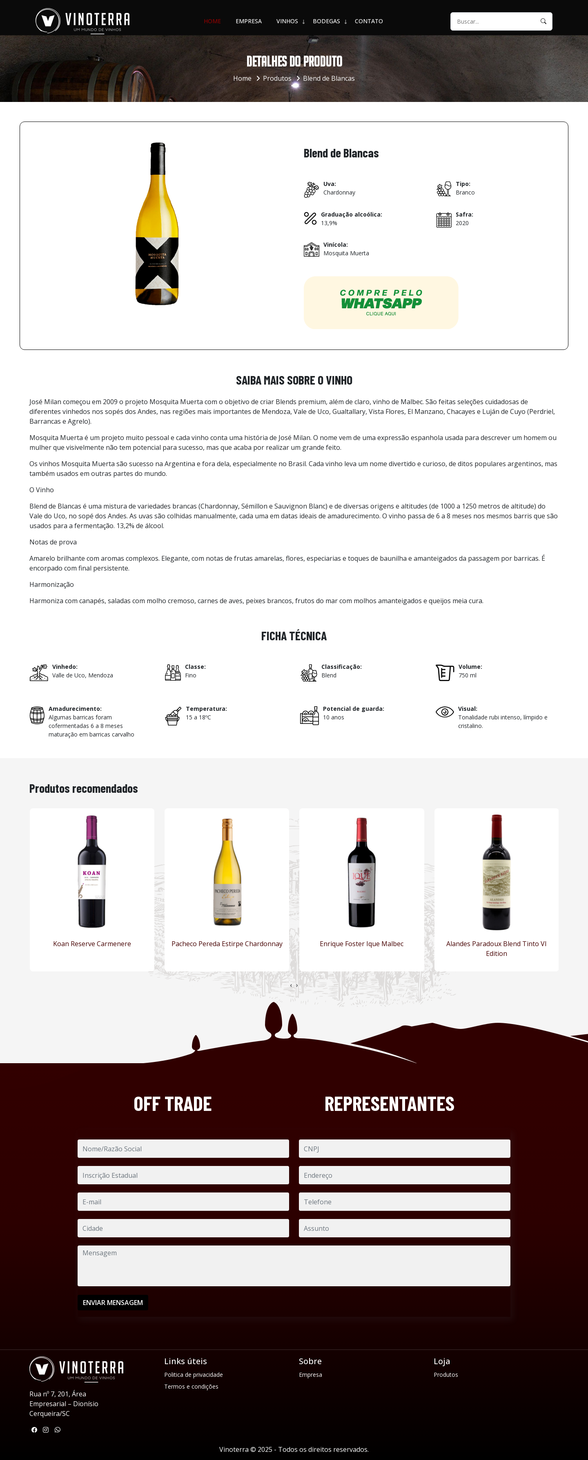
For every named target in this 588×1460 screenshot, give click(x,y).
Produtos (277, 78)
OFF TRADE (173, 1103)
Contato (369, 21)
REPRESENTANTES (389, 1103)
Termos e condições (191, 1386)
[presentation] (291, 985)
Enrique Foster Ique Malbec (361, 943)
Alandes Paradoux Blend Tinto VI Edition (496, 948)
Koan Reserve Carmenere (92, 943)
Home (212, 21)
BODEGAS (326, 21)
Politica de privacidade (193, 1374)
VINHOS (287, 21)
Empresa (249, 21)
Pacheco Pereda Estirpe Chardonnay (227, 943)
